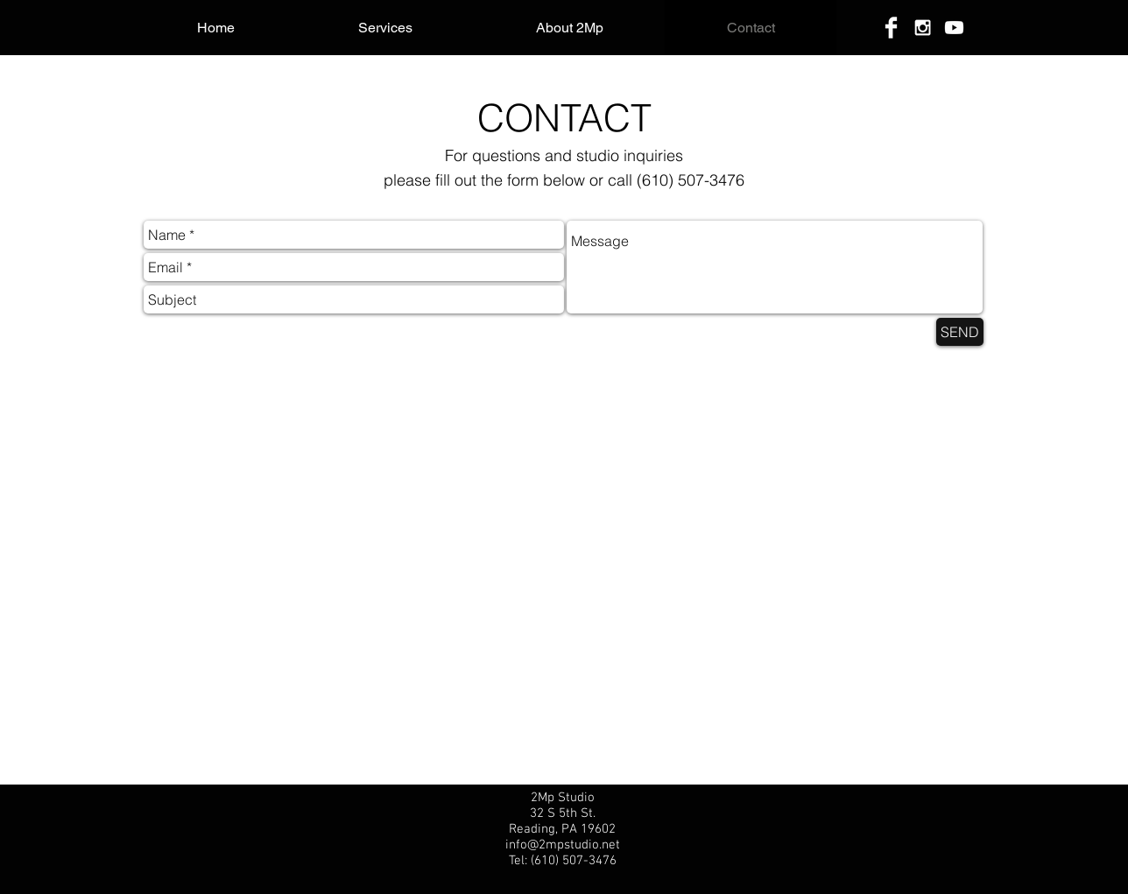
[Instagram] (923, 28)
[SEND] (959, 332)
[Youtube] (954, 28)
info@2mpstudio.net (562, 845)
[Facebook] (891, 28)
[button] (385, 27)
